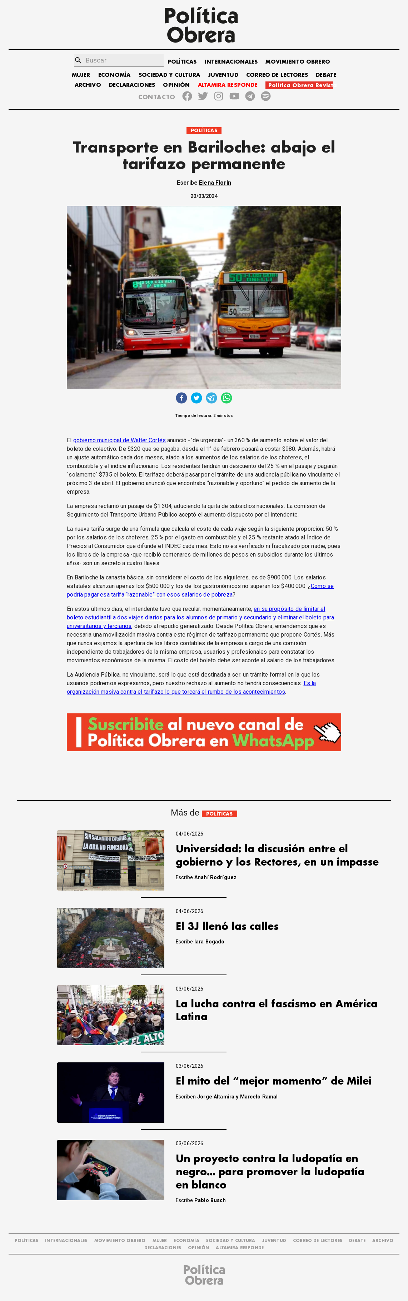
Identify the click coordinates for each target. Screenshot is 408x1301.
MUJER (81, 75)
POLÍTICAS (182, 62)
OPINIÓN (176, 85)
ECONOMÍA (114, 75)
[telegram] (211, 398)
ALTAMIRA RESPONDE (228, 85)
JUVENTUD (223, 75)
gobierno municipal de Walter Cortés (119, 440)
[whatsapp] (226, 398)
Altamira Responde (240, 1248)
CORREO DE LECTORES (277, 75)
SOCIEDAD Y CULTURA (169, 75)
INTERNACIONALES (231, 62)
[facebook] (181, 398)
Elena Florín (215, 182)
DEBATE (326, 75)
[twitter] (196, 398)
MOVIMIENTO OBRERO (297, 62)
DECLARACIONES (132, 85)
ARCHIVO (88, 85)
